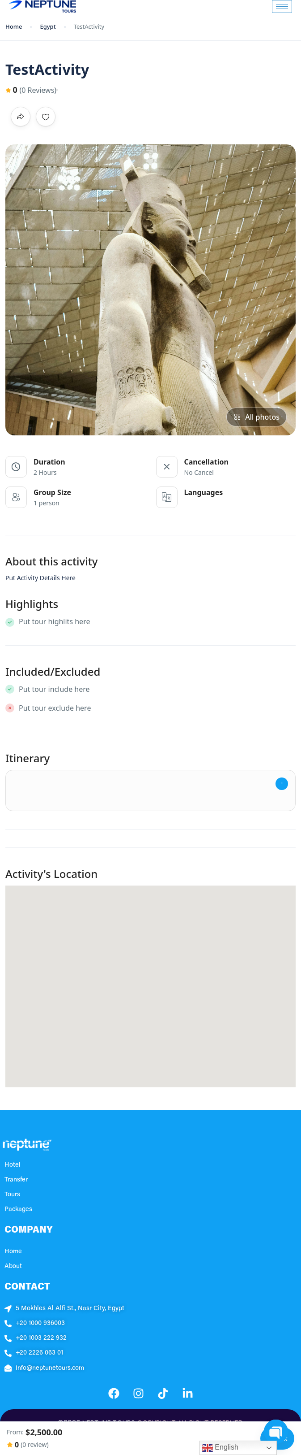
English (220, 1447)
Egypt (47, 26)
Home (13, 26)
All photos (256, 417)
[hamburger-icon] (282, 6)
